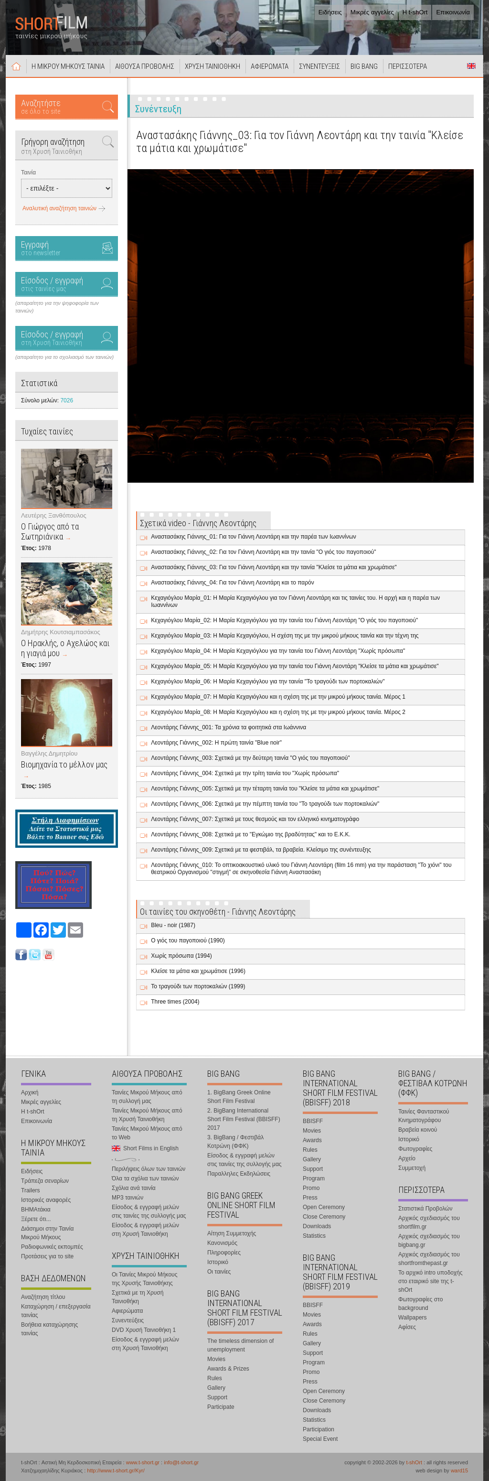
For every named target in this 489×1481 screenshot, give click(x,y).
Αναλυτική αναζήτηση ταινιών (59, 208)
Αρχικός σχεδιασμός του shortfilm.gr (429, 1222)
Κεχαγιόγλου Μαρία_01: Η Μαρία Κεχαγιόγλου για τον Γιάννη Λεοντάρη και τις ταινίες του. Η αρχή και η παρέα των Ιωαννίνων (295, 601)
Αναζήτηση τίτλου (43, 1297)
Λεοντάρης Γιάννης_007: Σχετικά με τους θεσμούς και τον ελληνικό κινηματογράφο (255, 819)
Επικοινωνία (453, 12)
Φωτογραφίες (415, 1149)
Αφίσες (407, 1327)
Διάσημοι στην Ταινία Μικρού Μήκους (47, 1233)
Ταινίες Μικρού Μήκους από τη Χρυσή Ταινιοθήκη (147, 1115)
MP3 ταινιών (127, 1197)
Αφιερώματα (127, 1311)
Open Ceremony (324, 1207)
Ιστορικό (217, 1262)
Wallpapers (412, 1317)
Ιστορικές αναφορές (46, 1200)
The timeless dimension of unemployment (240, 1345)
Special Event (320, 1439)
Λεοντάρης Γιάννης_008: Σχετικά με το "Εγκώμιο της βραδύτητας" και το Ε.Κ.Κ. (251, 834)
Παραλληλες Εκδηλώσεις (238, 1173)
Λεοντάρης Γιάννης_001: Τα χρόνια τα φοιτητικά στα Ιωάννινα (228, 727)
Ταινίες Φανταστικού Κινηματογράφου (423, 1116)
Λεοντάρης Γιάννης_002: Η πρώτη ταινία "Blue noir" (216, 742)
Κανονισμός (222, 1243)
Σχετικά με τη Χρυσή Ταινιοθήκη (137, 1297)
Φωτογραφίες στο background (420, 1303)
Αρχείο (406, 1158)
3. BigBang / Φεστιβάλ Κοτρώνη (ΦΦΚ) (235, 1141)
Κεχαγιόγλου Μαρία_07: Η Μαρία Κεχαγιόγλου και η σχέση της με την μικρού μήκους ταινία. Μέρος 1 (278, 696)
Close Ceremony (324, 1216)
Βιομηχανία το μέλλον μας (64, 764)
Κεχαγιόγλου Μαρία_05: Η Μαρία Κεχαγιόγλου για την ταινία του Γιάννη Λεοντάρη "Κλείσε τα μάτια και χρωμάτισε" (294, 666)
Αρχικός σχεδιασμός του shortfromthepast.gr (429, 1258)
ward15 (459, 1470)
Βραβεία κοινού (417, 1129)
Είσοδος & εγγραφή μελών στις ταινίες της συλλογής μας (149, 1211)
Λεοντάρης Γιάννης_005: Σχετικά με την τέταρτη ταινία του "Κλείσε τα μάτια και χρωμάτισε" (265, 788)
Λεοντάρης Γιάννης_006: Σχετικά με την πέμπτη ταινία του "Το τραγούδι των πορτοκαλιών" (265, 803)
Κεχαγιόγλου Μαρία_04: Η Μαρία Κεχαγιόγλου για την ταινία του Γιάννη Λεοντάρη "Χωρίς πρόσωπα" (278, 651)
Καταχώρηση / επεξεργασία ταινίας (56, 1311)
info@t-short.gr (181, 1462)
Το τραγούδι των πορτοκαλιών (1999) (198, 986)
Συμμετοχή (411, 1168)
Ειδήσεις (330, 12)
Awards (312, 1140)
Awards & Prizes (228, 1368)
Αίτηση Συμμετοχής (231, 1233)
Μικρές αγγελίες (372, 12)
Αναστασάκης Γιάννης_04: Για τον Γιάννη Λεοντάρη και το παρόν (232, 582)
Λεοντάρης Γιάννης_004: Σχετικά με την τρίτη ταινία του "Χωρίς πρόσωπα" (245, 773)
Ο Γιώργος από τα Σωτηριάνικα (50, 531)
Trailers (30, 1190)
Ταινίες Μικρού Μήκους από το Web (147, 1133)
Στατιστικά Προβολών (425, 1208)
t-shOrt (414, 1462)
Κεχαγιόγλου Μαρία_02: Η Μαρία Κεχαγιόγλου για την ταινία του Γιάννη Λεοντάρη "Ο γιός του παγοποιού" (284, 620)
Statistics (314, 1235)
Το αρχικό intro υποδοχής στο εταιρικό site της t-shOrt (430, 1281)
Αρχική (16, 66)
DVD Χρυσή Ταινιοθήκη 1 (144, 1330)
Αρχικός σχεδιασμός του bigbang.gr (429, 1240)
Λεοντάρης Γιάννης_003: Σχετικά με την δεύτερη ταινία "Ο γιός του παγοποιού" (250, 758)
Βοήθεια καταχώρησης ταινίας (49, 1329)
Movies (216, 1359)
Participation (318, 1429)
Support (217, 1397)
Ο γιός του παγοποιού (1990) (188, 940)
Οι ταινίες (219, 1271)
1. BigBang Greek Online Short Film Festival (239, 1096)
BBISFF (313, 1121)
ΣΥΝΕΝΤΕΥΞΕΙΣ (319, 66)
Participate (220, 1407)
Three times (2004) (175, 1001)
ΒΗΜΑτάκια (36, 1209)
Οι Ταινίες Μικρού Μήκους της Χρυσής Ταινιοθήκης (144, 1278)
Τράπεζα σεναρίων (45, 1181)
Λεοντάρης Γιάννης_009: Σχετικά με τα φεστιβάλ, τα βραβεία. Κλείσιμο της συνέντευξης (261, 849)
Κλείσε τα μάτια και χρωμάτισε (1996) (198, 971)
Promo (311, 1188)
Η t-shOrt (415, 12)
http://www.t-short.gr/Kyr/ (115, 1470)
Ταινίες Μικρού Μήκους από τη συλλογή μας (147, 1096)
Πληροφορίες (224, 1252)
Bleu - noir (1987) (173, 925)
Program (314, 1178)
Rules (214, 1378)
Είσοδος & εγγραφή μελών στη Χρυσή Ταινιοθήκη (145, 1229)
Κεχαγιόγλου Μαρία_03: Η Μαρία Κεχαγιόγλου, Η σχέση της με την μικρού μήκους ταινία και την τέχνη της (284, 635)
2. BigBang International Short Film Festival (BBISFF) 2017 (243, 1119)
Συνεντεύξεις (128, 1320)
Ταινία (28, 172)
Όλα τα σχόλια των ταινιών (145, 1178)
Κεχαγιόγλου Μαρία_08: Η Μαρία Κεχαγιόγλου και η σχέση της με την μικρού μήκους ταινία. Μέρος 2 (278, 712)
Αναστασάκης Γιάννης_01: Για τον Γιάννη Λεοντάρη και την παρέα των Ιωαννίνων (253, 536)
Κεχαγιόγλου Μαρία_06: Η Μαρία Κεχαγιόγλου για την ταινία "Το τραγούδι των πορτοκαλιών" (267, 681)
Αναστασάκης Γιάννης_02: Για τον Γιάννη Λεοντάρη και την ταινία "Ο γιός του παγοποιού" (263, 552)
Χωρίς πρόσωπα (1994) (181, 955)
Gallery (216, 1387)
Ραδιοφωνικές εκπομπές (52, 1246)
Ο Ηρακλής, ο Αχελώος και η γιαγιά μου (65, 648)
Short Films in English (471, 66)
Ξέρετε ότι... (36, 1219)
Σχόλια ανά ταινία (134, 1188)
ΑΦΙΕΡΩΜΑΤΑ (269, 66)
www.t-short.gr (142, 1462)
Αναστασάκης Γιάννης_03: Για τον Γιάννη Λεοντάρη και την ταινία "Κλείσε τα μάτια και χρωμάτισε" (274, 567)
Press (310, 1197)
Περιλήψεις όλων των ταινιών (148, 1169)
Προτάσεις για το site (47, 1256)
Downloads (317, 1226)
